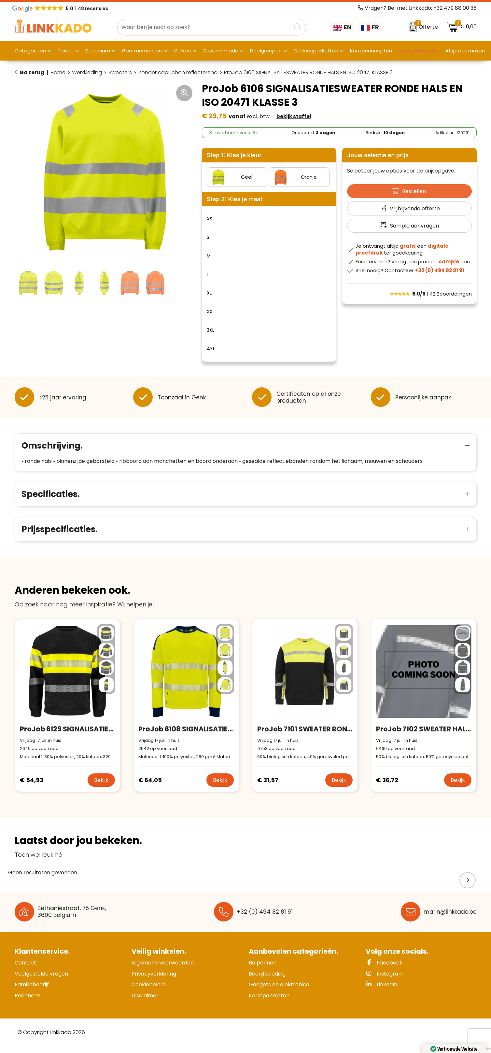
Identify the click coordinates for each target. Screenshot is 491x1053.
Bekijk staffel (293, 116)
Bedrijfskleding (267, 980)
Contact (25, 969)
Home (57, 72)
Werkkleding (87, 72)
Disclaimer (145, 1002)
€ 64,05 (150, 787)
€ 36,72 (387, 787)
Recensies (27, 1002)
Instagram (384, 980)
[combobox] (204, 27)
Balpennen (262, 969)
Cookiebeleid (148, 991)
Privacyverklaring (154, 980)
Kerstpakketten (269, 1002)
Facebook (384, 969)
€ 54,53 (31, 787)
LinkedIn (381, 991)
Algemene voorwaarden (163, 969)
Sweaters (120, 72)
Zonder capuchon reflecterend (177, 72)
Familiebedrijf (32, 991)
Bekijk (101, 787)
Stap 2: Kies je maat (234, 199)
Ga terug (32, 72)
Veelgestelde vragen (41, 980)
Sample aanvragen (414, 225)
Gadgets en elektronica (279, 991)
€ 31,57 (267, 787)
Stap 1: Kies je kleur (234, 155)
